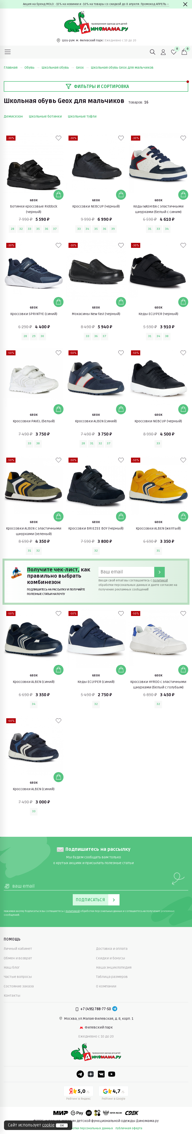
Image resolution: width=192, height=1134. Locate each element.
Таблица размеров (112, 977)
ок (62, 1125)
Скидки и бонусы (110, 958)
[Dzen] (91, 1074)
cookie (48, 1125)
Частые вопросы (18, 977)
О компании (106, 986)
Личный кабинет (18, 949)
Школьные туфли (82, 116)
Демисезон (13, 116)
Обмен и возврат (18, 958)
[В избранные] (59, 138)
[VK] (101, 1074)
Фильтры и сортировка (97, 86)
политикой (160, 580)
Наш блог (12, 967)
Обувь (32, 67)
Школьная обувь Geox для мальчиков (122, 67)
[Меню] (8, 52)
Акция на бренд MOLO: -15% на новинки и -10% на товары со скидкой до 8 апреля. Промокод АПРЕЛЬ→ (96, 4)
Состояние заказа (19, 986)
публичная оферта (129, 1128)
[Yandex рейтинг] (79, 1094)
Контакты (12, 995)
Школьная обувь (58, 67)
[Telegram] (114, 1009)
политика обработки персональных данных (81, 1128)
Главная (13, 67)
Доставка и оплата (112, 949)
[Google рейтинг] (113, 1094)
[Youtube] (112, 1074)
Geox (82, 67)
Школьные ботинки (45, 116)
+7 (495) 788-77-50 (95, 1009)
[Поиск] (153, 52)
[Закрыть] (185, 4)
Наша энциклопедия (114, 967)
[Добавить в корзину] (59, 195)
